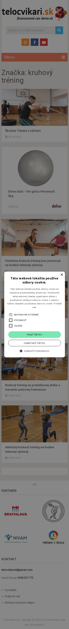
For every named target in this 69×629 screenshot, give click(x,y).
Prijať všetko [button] (34, 334)
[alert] (34, 314)
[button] (34, 314)
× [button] (61, 274)
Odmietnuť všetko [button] (34, 343)
